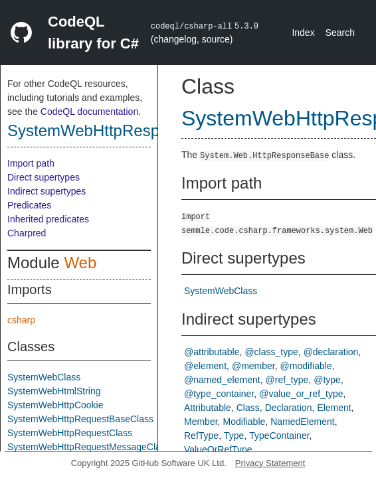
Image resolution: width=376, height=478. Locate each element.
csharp (21, 320)
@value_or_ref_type (301, 393)
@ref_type (287, 379)
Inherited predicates (48, 219)
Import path (30, 163)
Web (80, 263)
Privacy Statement (270, 463)
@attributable (211, 352)
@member (253, 365)
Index (303, 32)
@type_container (219, 393)
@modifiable (306, 365)
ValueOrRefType (218, 449)
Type (234, 435)
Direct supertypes (43, 177)
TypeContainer (279, 435)
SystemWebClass (43, 377)
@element (205, 365)
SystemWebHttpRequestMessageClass (88, 446)
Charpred (26, 233)
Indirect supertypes (46, 191)
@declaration (331, 352)
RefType (201, 435)
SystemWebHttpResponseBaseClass (138, 130)
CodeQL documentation (89, 111)
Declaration (288, 407)
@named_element (222, 379)
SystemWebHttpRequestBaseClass (80, 419)
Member (201, 421)
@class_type (271, 352)
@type (327, 379)
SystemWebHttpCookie (55, 405)
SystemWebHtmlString (54, 391)
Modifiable (244, 421)
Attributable (207, 407)
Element (334, 407)
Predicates (29, 205)
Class (248, 407)
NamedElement (302, 421)
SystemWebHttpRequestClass (69, 433)
